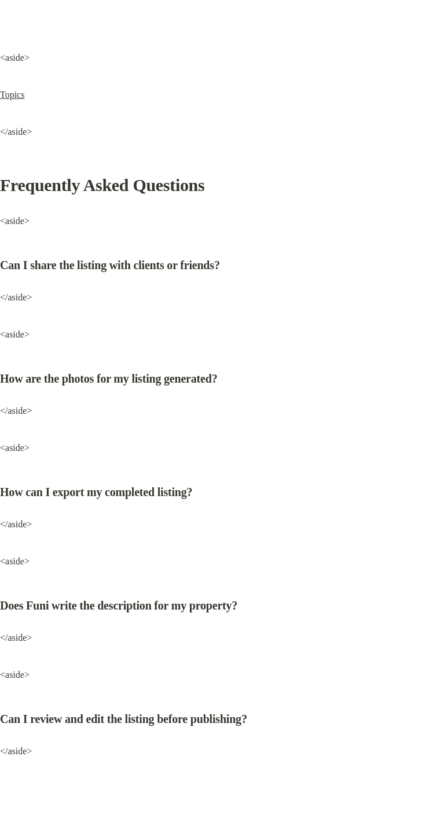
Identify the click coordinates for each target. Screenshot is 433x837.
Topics (12, 95)
